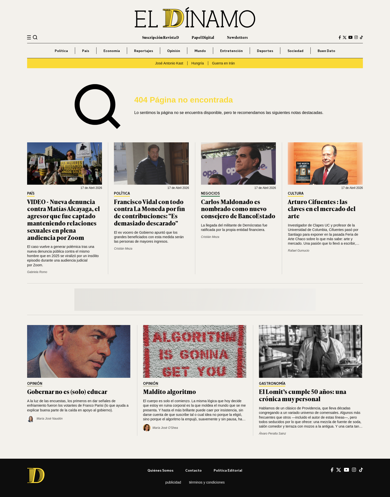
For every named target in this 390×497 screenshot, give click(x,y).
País (85, 51)
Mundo (200, 51)
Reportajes (143, 51)
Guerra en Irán (223, 63)
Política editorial (228, 470)
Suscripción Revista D (160, 37)
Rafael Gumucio (298, 250)
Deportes (265, 51)
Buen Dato (326, 51)
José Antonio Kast (169, 63)
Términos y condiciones (207, 482)
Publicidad (173, 482)
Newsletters (237, 37)
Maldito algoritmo (169, 391)
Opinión (173, 51)
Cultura (295, 193)
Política (61, 51)
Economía (111, 51)
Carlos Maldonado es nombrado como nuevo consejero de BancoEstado (238, 208)
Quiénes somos (160, 470)
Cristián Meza (123, 248)
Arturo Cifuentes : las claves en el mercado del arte (321, 208)
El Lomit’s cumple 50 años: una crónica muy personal (302, 395)
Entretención (231, 51)
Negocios (210, 193)
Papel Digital (203, 37)
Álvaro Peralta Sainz (272, 433)
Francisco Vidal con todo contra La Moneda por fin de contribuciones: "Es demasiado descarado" (149, 212)
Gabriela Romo (37, 272)
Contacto (193, 470)
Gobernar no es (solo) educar (67, 391)
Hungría (198, 63)
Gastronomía (272, 384)
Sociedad (295, 51)
